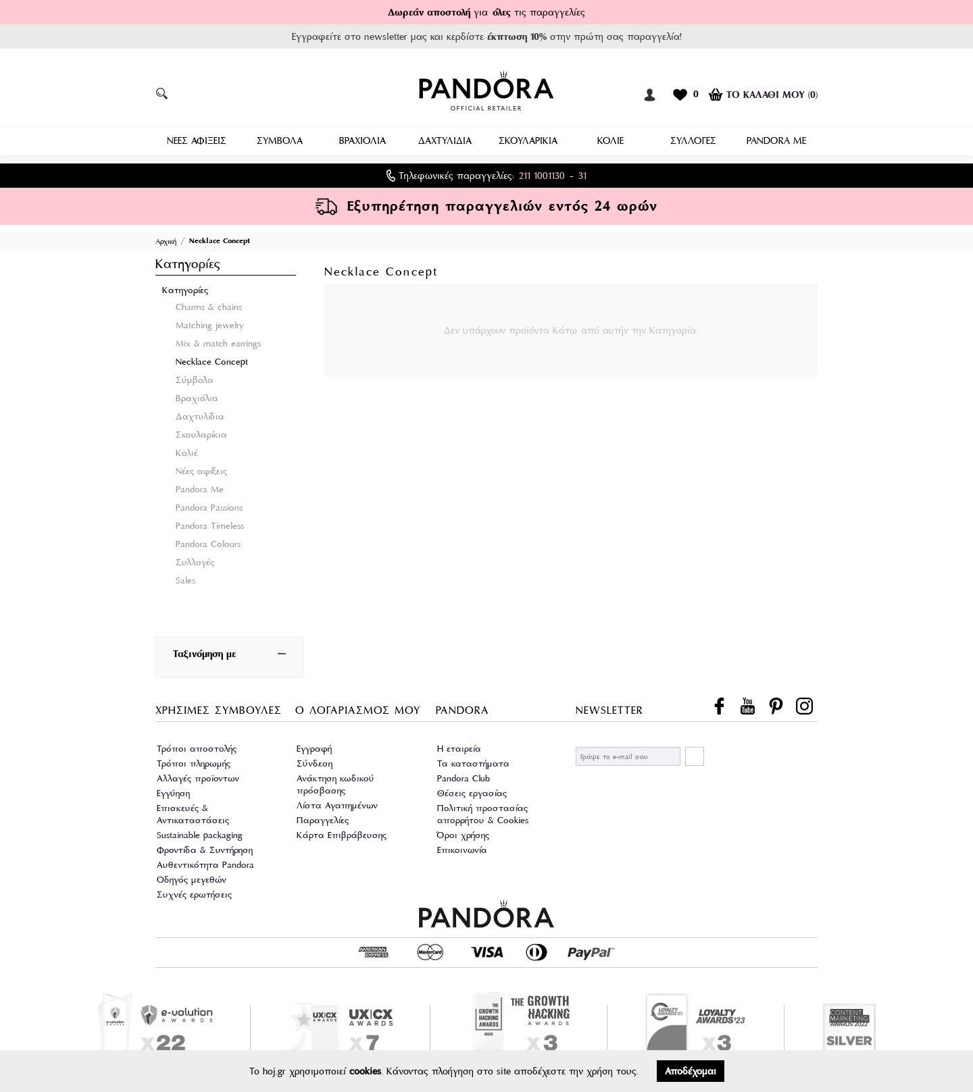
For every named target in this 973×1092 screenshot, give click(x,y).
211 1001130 (542, 173)
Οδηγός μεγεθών (191, 877)
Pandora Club (463, 775)
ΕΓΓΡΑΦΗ (694, 753)
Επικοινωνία (462, 847)
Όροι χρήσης (463, 832)
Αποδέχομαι (690, 1071)
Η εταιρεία (459, 746)
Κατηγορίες (185, 287)
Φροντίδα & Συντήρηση (205, 847)
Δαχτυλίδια (200, 413)
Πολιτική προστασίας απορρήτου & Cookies (482, 811)
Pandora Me (200, 486)
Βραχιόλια (197, 395)
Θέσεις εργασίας (472, 790)
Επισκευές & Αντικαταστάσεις (193, 811)
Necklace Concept (212, 359)
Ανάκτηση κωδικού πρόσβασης (335, 782)
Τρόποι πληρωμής (193, 760)
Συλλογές (195, 559)
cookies (365, 1071)
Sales (185, 577)
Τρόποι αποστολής (196, 746)
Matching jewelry (210, 322)
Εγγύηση (173, 790)
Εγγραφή (314, 746)
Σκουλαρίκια (201, 432)
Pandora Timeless (210, 523)
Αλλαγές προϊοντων (198, 775)
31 (582, 173)
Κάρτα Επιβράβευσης (341, 832)
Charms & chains (209, 304)
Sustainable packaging (200, 832)
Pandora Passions (209, 505)
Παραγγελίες (323, 817)
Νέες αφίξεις (201, 468)
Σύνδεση (314, 760)
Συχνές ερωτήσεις (194, 892)
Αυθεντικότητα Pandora (205, 862)
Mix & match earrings (218, 340)
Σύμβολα (195, 377)
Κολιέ (187, 450)
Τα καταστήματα (473, 760)
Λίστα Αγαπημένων (337, 802)
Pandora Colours (208, 541)
